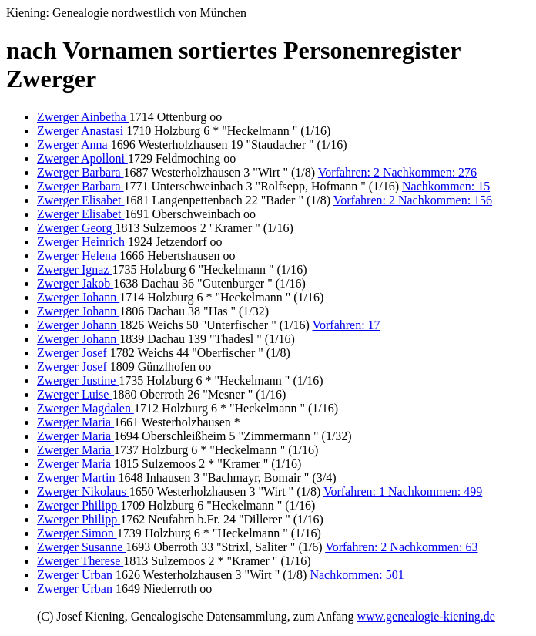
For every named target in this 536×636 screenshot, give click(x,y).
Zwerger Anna (74, 144)
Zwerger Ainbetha (83, 116)
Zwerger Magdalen (85, 408)
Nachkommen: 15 (446, 186)
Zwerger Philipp (78, 505)
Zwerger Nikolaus (83, 491)
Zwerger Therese (80, 560)
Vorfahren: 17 (346, 324)
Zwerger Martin (77, 477)
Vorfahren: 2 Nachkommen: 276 (397, 172)
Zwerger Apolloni (82, 158)
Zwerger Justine (78, 380)
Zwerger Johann (78, 297)
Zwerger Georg (76, 227)
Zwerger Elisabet (80, 200)
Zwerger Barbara (80, 172)
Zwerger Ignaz (74, 269)
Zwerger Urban (76, 574)
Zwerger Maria (75, 422)
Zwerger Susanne (81, 547)
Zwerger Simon (77, 533)
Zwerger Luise (74, 394)
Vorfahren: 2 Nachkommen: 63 (401, 547)
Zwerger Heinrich (82, 241)
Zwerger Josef (73, 352)
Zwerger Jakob (75, 283)
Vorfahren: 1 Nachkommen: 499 (402, 491)
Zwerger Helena (78, 255)
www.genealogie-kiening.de (425, 616)
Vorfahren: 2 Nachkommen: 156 (412, 200)
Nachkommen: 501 (357, 574)
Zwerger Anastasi (81, 130)
